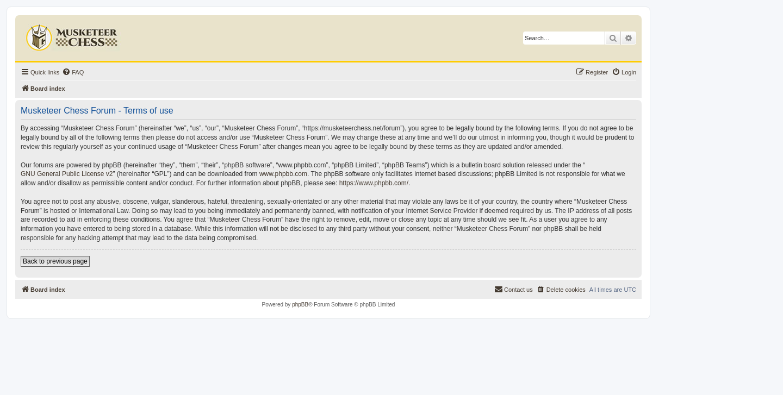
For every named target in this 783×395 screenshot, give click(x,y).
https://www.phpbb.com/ (373, 183)
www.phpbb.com (283, 174)
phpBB (300, 305)
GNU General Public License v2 (67, 174)
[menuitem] (73, 72)
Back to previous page (55, 261)
